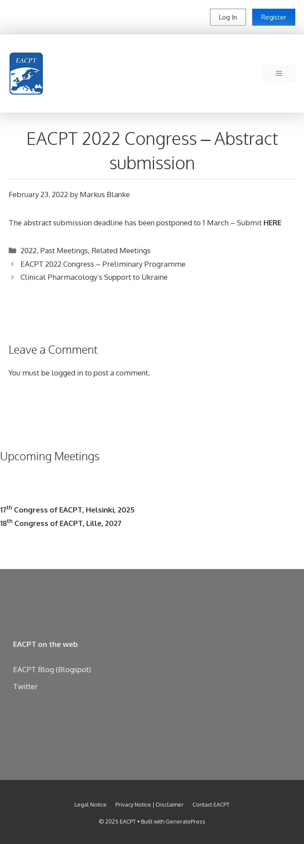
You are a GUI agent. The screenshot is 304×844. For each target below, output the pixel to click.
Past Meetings (64, 250)
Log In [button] (228, 17)
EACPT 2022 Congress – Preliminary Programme (103, 263)
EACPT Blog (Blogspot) (52, 669)
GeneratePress (186, 821)
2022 (28, 250)
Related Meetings (121, 250)
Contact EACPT (211, 804)
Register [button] (273, 17)
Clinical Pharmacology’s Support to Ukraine (94, 276)
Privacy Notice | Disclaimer (149, 804)
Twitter (25, 686)
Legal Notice (90, 804)
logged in (67, 372)
